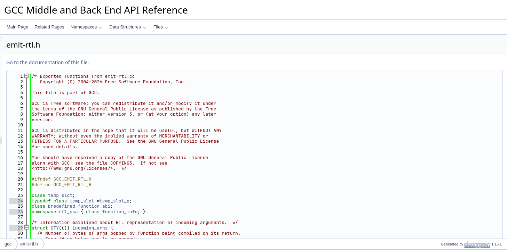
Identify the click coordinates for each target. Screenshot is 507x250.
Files (160, 27)
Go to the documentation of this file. (134, 62)
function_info (206, 212)
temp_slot (147, 195)
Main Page (17, 27)
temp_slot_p (201, 201)
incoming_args (177, 228)
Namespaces (86, 27)
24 (103, 201)
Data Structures (127, 27)
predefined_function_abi (166, 206)
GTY (142, 228)
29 (103, 228)
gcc (8, 244)
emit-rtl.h (29, 244)
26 (103, 212)
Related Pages (49, 27)
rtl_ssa (155, 212)
